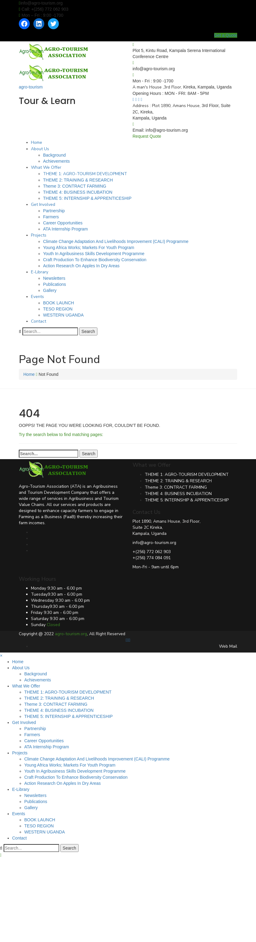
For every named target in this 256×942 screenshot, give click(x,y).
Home (36, 142)
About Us (40, 149)
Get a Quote (225, 35)
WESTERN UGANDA (63, 315)
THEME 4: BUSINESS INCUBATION (77, 192)
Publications (54, 284)
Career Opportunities (63, 222)
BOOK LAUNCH (58, 302)
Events (37, 297)
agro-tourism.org (71, 634)
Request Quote (147, 136)
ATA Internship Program (65, 229)
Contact (38, 321)
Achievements (56, 161)
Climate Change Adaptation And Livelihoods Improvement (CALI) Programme (115, 241)
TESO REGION (57, 308)
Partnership (54, 210)
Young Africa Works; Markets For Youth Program (88, 247)
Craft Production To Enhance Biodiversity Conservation (95, 259)
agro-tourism (31, 87)
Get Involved (43, 204)
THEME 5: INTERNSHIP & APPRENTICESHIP (87, 198)
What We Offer (46, 167)
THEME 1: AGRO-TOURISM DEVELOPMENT (85, 174)
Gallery (49, 290)
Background (54, 155)
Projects (38, 235)
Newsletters (54, 278)
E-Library (39, 272)
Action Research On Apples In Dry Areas (81, 265)
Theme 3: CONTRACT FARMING (74, 186)
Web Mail (228, 646)
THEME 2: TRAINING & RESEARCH (78, 180)
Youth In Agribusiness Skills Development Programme (93, 253)
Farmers (51, 216)
